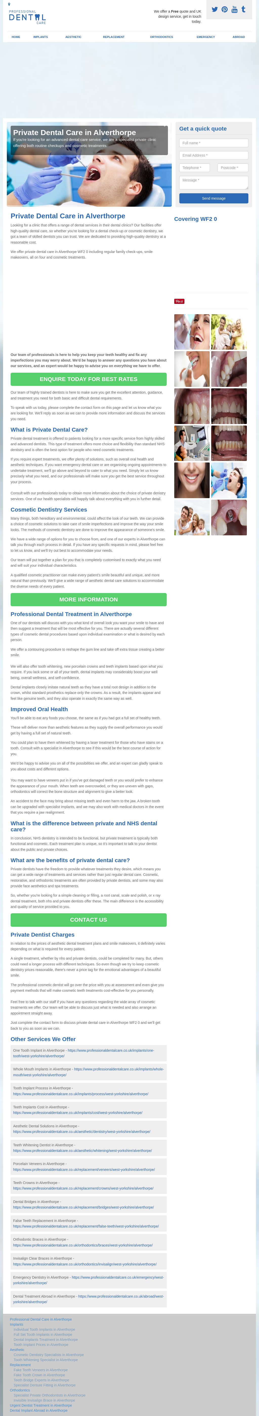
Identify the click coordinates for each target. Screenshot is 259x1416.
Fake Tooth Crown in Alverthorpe (39, 1375)
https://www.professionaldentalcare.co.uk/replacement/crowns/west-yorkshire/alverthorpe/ (83, 1188)
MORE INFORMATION (88, 599)
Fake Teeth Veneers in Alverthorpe (41, 1370)
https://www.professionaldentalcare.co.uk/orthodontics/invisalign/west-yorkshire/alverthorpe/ (85, 1264)
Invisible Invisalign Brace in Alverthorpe (44, 1400)
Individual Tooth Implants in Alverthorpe (44, 1329)
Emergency (206, 36)
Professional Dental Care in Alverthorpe (41, 1319)
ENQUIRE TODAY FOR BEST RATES (88, 379)
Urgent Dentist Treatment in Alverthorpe (41, 1405)
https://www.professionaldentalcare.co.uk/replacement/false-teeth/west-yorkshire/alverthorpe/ (86, 1226)
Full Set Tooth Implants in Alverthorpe (43, 1335)
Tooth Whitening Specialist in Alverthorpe (46, 1360)
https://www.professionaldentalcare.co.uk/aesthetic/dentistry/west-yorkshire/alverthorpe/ (81, 1132)
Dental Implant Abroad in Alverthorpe (39, 1410)
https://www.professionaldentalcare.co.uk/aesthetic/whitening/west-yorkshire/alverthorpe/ (82, 1151)
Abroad (239, 36)
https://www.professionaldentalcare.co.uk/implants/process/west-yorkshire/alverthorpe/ (80, 1094)
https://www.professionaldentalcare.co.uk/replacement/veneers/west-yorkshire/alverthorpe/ (84, 1170)
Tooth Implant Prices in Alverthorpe (41, 1345)
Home (16, 36)
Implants (40, 36)
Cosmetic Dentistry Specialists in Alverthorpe (49, 1355)
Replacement (113, 36)
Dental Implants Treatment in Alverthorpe (46, 1340)
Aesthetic (73, 36)
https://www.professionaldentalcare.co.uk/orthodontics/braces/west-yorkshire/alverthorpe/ (83, 1245)
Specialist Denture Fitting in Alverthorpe (45, 1385)
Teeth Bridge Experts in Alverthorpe (41, 1380)
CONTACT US (88, 920)
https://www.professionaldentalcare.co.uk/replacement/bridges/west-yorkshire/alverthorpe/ (83, 1207)
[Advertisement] (129, 80)
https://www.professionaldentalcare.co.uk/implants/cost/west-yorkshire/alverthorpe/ (77, 1113)
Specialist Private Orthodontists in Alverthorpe (49, 1395)
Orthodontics (161, 36)
